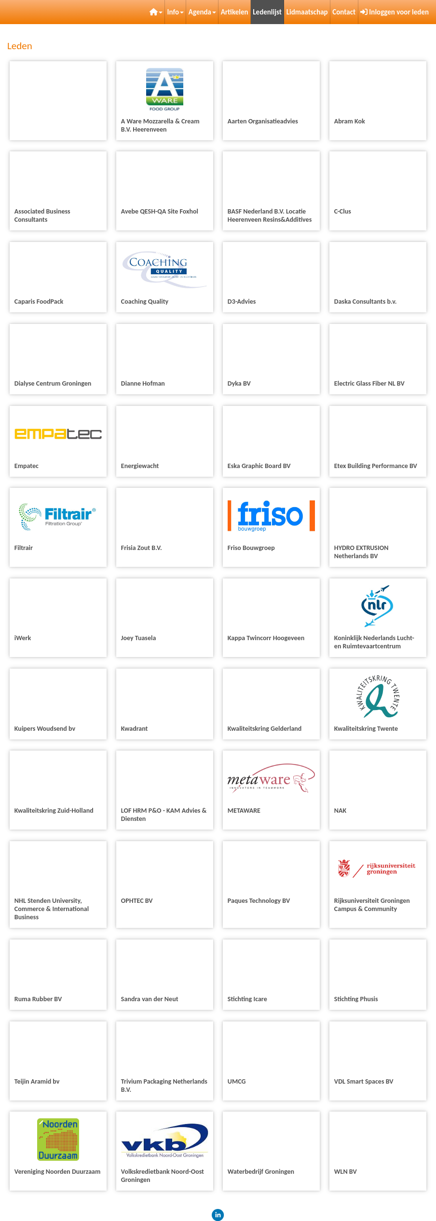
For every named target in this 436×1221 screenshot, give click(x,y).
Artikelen (234, 12)
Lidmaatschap (307, 12)
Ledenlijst (267, 12)
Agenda (202, 12)
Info (175, 12)
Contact (343, 12)
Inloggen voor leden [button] (394, 12)
